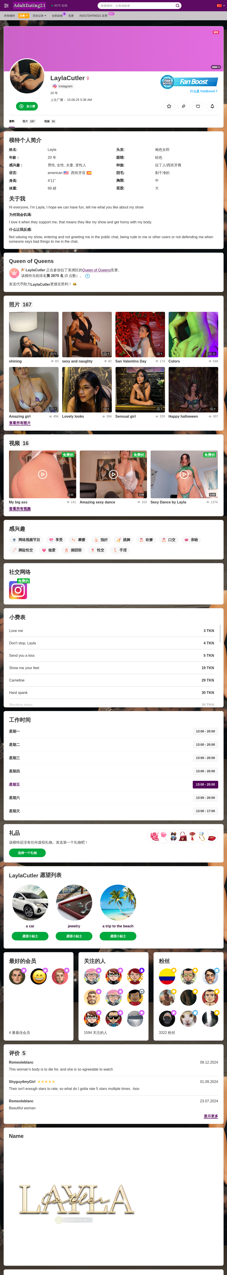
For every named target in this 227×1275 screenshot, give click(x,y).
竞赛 (71, 15)
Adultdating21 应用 (94, 15)
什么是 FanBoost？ (204, 91)
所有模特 (9, 15)
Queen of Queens (96, 270)
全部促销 (58, 15)
